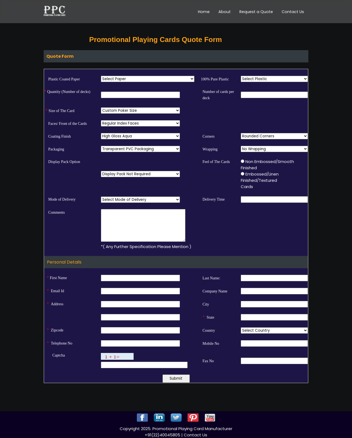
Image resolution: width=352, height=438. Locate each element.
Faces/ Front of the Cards (67, 124)
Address (57, 304)
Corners (209, 136)
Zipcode (57, 330)
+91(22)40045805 (163, 435)
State (210, 317)
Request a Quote (256, 11)
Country (209, 330)
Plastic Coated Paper (64, 79)
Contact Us (293, 11)
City (206, 304)
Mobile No (211, 344)
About (224, 11)
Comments (56, 212)
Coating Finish (59, 136)
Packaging (56, 149)
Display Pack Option (64, 162)
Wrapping (210, 149)
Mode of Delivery (62, 199)
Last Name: (211, 278)
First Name (58, 278)
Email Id (57, 291)
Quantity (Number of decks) (68, 92)
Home (204, 11)
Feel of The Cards (216, 162)
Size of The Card (61, 111)
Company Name (215, 291)
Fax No (208, 361)
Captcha (58, 355)
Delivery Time (214, 199)
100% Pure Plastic (215, 79)
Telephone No (62, 343)
